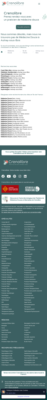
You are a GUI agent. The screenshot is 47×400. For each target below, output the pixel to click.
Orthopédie (27, 265)
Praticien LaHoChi (29, 277)
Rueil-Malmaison (14, 125)
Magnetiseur (27, 258)
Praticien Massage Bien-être (9, 279)
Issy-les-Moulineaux (15, 133)
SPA (3, 302)
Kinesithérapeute (6, 258)
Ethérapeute (27, 245)
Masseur (4, 261)
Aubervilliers (13, 119)
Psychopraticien (6, 297)
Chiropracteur (5, 231)
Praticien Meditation (30, 279)
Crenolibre (5, 170)
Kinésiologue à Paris (7, 358)
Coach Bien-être (28, 231)
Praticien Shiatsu (28, 286)
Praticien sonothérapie (8, 293)
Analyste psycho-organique (9, 224)
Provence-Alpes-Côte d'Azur (9, 341)
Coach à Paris (5, 362)
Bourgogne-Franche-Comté (31, 323)
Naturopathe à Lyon (7, 353)
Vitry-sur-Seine (14, 110)
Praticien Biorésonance (30, 270)
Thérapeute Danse (7, 309)
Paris (10, 98)
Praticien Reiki (5, 286)
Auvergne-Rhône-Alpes (8, 323)
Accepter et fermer (23, 396)
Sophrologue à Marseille (31, 351)
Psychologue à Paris (7, 351)
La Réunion (27, 332)
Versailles (12, 116)
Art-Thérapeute (6, 226)
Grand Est (27, 328)
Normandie (5, 337)
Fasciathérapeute (29, 247)
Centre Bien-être (28, 229)
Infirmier (4, 256)
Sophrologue (5, 307)
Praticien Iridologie (7, 277)
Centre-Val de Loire (29, 325)
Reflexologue (5, 300)
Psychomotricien (28, 295)
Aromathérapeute (29, 224)
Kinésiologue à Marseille (8, 365)
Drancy (11, 131)
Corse (3, 328)
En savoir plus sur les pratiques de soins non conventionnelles (21, 212)
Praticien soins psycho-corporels (33, 291)
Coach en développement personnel (11, 236)
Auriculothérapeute (29, 226)
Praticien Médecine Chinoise (9, 281)
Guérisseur (27, 252)
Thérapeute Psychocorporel (31, 311)
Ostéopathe (5, 268)
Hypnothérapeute (6, 254)
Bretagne (4, 325)
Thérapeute (27, 307)
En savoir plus (10, 393)
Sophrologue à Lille (7, 355)
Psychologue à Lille (29, 355)
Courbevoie (12, 123)
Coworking (27, 238)
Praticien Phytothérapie (30, 281)
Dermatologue (5, 240)
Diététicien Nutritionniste (31, 240)
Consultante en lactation (8, 238)
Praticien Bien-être (7, 270)
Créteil (11, 112)
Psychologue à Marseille (8, 360)
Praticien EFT (28, 272)
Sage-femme (27, 302)
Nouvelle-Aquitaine (29, 337)
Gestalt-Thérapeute (29, 249)
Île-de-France (25, 52)
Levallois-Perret (14, 137)
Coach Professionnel (7, 233)
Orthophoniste (6, 265)
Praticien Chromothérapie (9, 272)
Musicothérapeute (29, 261)
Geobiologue (5, 249)
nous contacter (13, 387)
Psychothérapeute (29, 297)
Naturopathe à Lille (29, 360)
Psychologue (5, 295)
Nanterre (12, 108)
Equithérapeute (6, 245)
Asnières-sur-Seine (15, 114)
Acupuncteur (27, 222)
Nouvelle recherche (23, 27)
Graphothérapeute (7, 252)
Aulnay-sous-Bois (40, 52)
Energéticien (27, 242)
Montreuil (12, 106)
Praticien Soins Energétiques (9, 288)
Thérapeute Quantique (8, 313)
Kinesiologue (27, 256)
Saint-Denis (12, 102)
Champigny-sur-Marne (16, 127)
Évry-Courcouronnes (15, 135)
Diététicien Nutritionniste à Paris (33, 353)
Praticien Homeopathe (30, 275)
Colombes (12, 117)
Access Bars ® (5, 222)
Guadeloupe (5, 330)
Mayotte (26, 334)
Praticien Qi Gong (29, 284)
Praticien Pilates (6, 284)
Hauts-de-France (6, 332)
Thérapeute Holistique (8, 311)
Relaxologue (27, 300)
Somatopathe (5, 304)
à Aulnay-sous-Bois (12, 70)
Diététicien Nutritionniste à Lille (33, 365)
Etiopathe (4, 247)
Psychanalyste (28, 293)
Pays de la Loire (28, 339)
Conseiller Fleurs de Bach (31, 236)
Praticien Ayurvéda (29, 268)
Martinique (5, 334)
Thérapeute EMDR (29, 309)
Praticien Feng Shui (7, 275)
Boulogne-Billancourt (16, 100)
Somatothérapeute (29, 304)
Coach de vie (27, 233)
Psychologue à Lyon (29, 362)
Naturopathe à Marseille (31, 358)
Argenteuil (12, 104)
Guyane (26, 330)
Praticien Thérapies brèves (31, 288)
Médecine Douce (11, 52)
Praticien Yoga (5, 291)
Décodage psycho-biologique (10, 242)
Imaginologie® (28, 254)
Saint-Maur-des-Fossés (16, 129)
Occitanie (4, 339)
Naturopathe (27, 263)
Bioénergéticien (6, 229)
